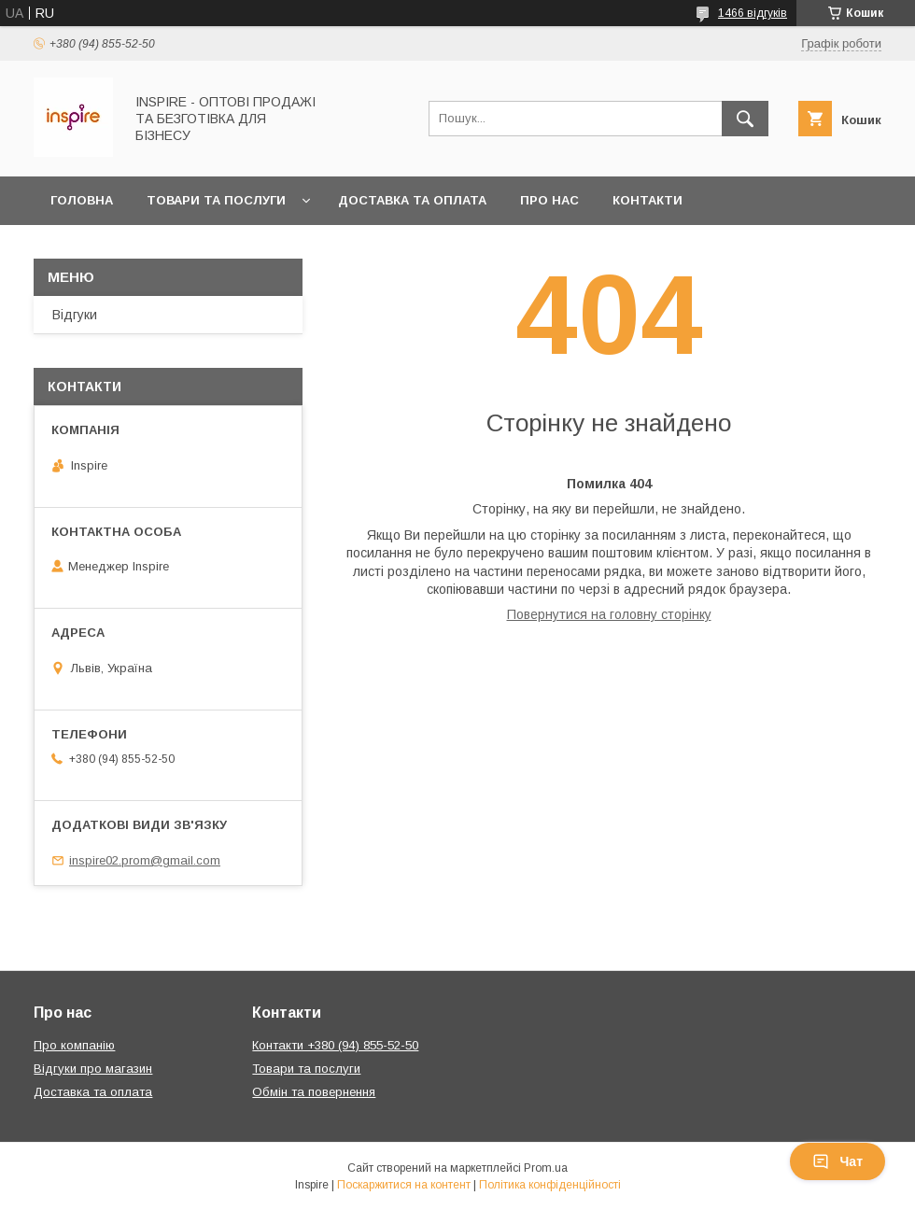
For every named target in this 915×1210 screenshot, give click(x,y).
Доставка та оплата (412, 200)
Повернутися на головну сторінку (609, 614)
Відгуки (74, 314)
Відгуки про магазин (93, 1069)
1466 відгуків (752, 13)
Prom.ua (546, 1168)
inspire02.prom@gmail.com (144, 860)
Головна (81, 200)
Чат (837, 1161)
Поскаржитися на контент (404, 1184)
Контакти (647, 200)
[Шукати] (745, 118)
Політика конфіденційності (550, 1184)
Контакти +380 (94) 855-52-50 (335, 1045)
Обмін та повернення (129, 249)
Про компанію (74, 1045)
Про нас (549, 200)
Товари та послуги (216, 200)
